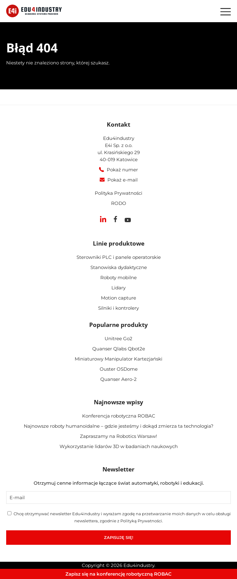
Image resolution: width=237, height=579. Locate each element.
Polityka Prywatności (118, 193)
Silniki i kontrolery (118, 308)
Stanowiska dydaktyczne (118, 267)
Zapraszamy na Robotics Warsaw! (118, 436)
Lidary (118, 288)
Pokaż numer (122, 170)
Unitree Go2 (118, 338)
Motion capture (118, 298)
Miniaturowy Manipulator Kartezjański (118, 359)
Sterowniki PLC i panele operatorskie (119, 257)
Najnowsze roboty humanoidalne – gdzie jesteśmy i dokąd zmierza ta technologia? (119, 426)
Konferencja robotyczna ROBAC (118, 416)
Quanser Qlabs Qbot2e (118, 349)
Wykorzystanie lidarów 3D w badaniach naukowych (119, 446)
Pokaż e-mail (122, 180)
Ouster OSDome (119, 369)
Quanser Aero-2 (118, 379)
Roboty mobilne (118, 277)
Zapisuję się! (118, 537)
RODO (118, 203)
